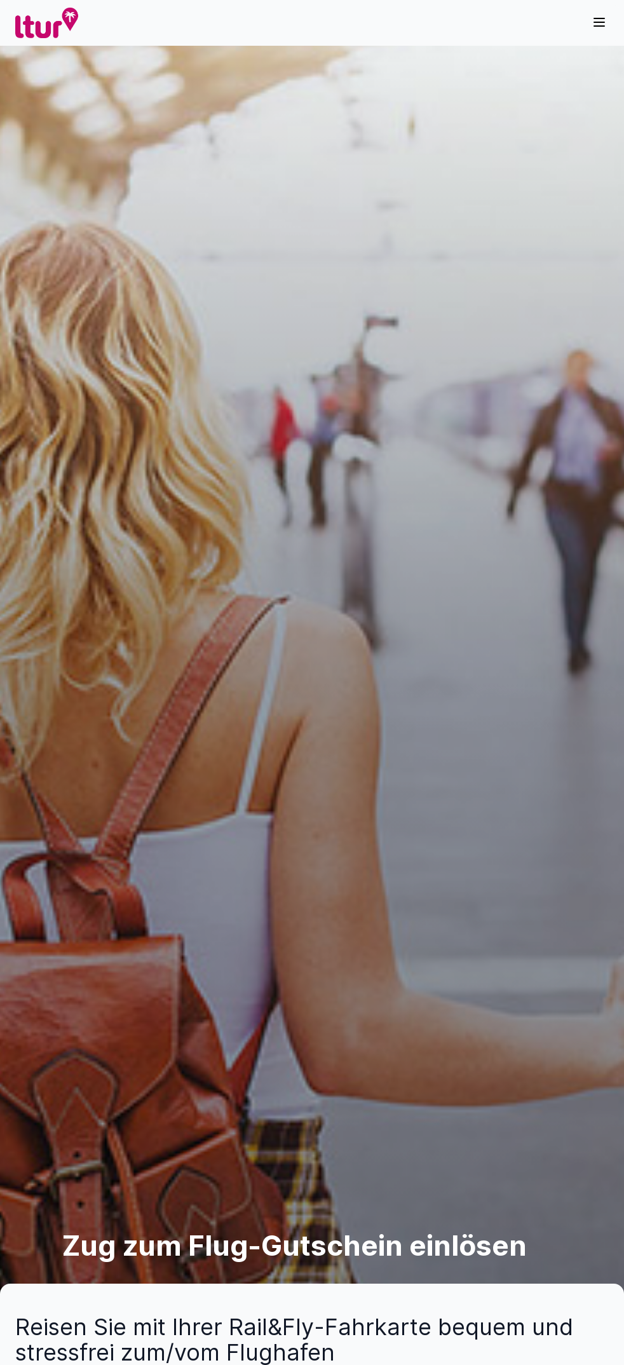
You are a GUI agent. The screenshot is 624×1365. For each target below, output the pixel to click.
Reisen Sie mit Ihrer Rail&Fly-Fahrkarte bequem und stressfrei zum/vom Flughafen (294, 1339)
